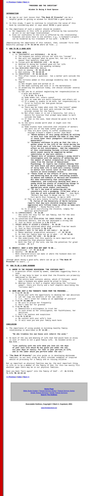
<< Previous (11, 2)
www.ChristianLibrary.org (49, 481)
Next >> (26, 2)
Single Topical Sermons (59, 467)
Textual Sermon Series (47, 465)
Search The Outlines (49, 469)
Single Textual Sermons (39, 467)
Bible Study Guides (30, 465)
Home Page (49, 463)
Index (19, 2)
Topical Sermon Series (66, 465)
